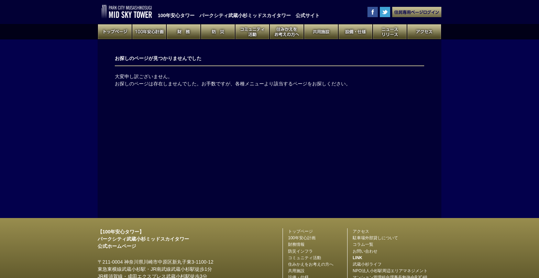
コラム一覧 (363, 244)
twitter (385, 12)
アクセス (424, 31)
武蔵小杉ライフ (367, 264)
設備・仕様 (355, 31)
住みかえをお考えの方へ (287, 31)
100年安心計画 (149, 31)
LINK (357, 257)
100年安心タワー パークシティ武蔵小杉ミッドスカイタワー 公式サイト (127, 12)
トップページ (115, 31)
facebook (372, 12)
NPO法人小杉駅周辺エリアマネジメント (390, 270)
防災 (218, 31)
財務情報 (296, 244)
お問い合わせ (365, 251)
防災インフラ (300, 251)
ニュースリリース (390, 31)
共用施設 (321, 31)
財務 (183, 31)
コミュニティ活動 (252, 31)
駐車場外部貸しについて (375, 237)
